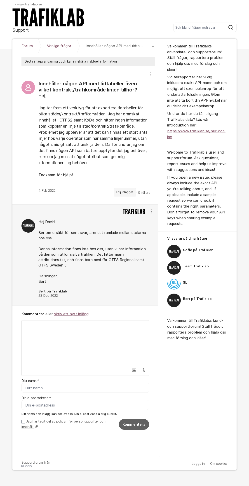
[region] (85, 135)
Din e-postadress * (36, 398)
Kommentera (134, 424)
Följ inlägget (125, 192)
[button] (134, 370)
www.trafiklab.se (28, 4)
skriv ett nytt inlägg (71, 314)
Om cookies (219, 463)
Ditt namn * (30, 381)
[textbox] (85, 343)
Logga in (198, 463)
